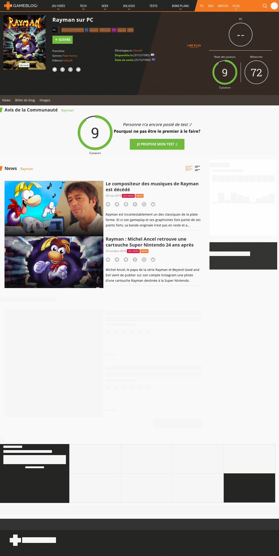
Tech (83, 6)
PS (86, 30)
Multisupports (73, 30)
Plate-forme (69, 56)
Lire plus (194, 45)
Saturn (94, 30)
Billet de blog (25, 100)
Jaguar (122, 30)
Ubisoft (67, 60)
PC (202, 6)
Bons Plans (180, 6)
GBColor (105, 30)
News (6, 100)
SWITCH (223, 6)
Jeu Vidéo (58, 6)
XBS (210, 6)
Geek (105, 6)
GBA (130, 30)
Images (45, 100)
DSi (114, 30)
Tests (153, 6)
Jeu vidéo (128, 196)
